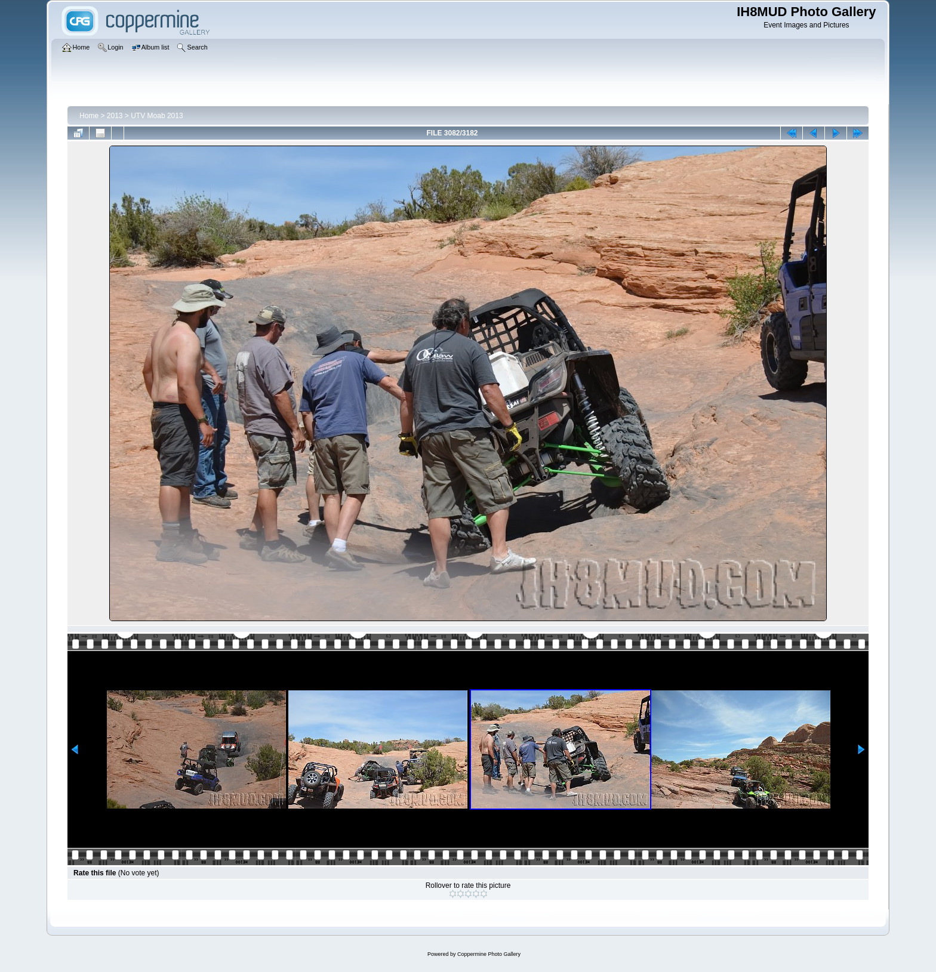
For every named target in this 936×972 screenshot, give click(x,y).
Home (88, 116)
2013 (115, 116)
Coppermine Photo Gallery (489, 954)
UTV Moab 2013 (157, 116)
